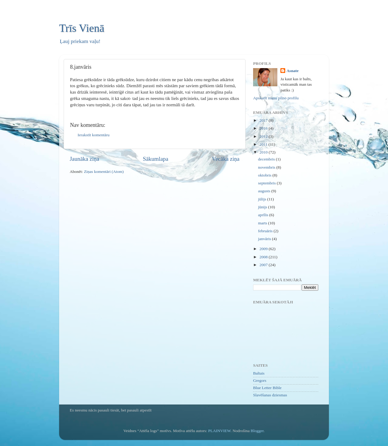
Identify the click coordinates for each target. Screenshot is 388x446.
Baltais (259, 373)
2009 (264, 248)
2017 (264, 120)
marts (263, 223)
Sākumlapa (155, 159)
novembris (267, 167)
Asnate (292, 70)
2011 (264, 144)
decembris (267, 159)
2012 (264, 136)
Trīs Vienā (81, 28)
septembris (267, 183)
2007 (264, 265)
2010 (264, 152)
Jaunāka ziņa (84, 159)
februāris (265, 231)
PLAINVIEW (219, 430)
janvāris (265, 238)
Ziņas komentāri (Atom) (104, 171)
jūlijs (262, 199)
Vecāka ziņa (225, 159)
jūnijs (263, 207)
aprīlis (263, 215)
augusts (264, 191)
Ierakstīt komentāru (93, 135)
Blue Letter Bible (267, 387)
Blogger (257, 430)
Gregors (259, 380)
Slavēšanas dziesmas (270, 395)
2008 (264, 257)
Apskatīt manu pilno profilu (276, 98)
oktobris (265, 175)
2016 (264, 128)
